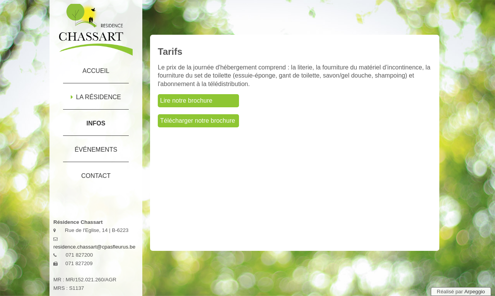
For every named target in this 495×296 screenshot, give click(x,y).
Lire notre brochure (186, 100)
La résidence (96, 97)
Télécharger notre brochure (197, 120)
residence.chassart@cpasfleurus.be (94, 247)
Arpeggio (474, 291)
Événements (96, 149)
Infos (96, 123)
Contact (96, 176)
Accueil (95, 71)
